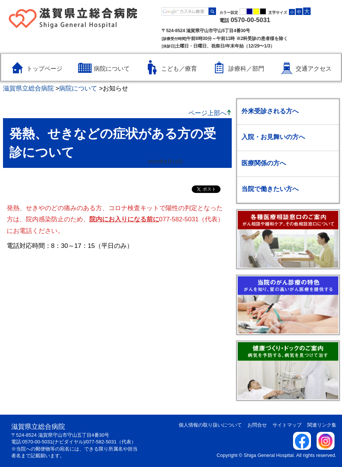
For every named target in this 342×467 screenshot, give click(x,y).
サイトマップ (287, 425)
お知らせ (115, 88)
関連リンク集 (321, 425)
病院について (78, 88)
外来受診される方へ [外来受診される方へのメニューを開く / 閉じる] (270, 111)
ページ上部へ (207, 113)
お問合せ (257, 425)
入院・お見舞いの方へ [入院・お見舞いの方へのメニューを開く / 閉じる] (273, 137)
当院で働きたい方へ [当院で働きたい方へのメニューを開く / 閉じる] (270, 189)
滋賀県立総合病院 (28, 88)
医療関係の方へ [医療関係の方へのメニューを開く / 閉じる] (263, 163)
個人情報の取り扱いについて (210, 425)
